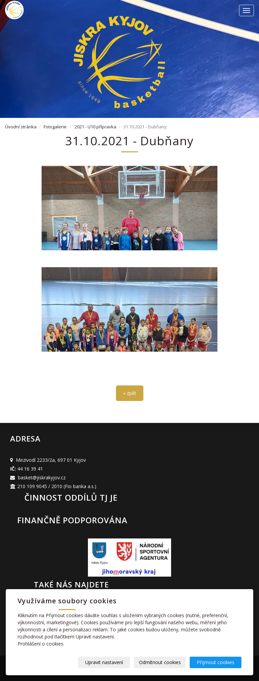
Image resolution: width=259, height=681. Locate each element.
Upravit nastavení (104, 662)
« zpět (129, 393)
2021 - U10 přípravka (95, 127)
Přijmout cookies (215, 662)
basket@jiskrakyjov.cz (42, 477)
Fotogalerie (55, 127)
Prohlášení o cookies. (41, 643)
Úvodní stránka (21, 127)
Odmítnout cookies (160, 662)
